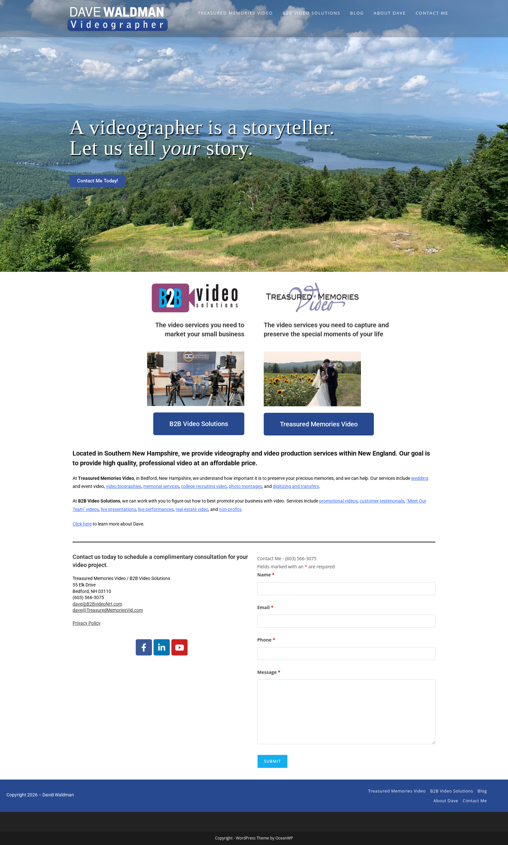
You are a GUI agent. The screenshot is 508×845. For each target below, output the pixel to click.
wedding (419, 478)
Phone (266, 640)
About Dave (445, 801)
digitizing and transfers (296, 486)
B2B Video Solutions (451, 791)
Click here (82, 524)
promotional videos (338, 501)
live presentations (118, 509)
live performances (156, 509)
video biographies (123, 486)
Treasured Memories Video (397, 791)
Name (265, 575)
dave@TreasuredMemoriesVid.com (108, 610)
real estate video (192, 509)
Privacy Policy (86, 623)
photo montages (245, 486)
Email (265, 607)
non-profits (230, 509)
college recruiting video (204, 486)
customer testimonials (382, 501)
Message (268, 672)
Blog (482, 791)
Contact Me (475, 801)
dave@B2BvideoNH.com (97, 604)
